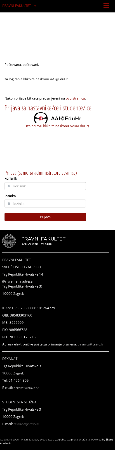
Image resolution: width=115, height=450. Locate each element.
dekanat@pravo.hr (26, 388)
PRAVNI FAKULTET (16, 5)
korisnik (11, 178)
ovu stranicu (75, 98)
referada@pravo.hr (26, 424)
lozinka (10, 196)
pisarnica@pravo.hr (91, 344)
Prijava (45, 216)
